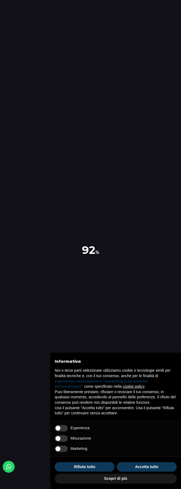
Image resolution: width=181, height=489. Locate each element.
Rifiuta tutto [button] (85, 467)
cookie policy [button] (133, 386)
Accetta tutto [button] (146, 467)
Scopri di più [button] (115, 478)
